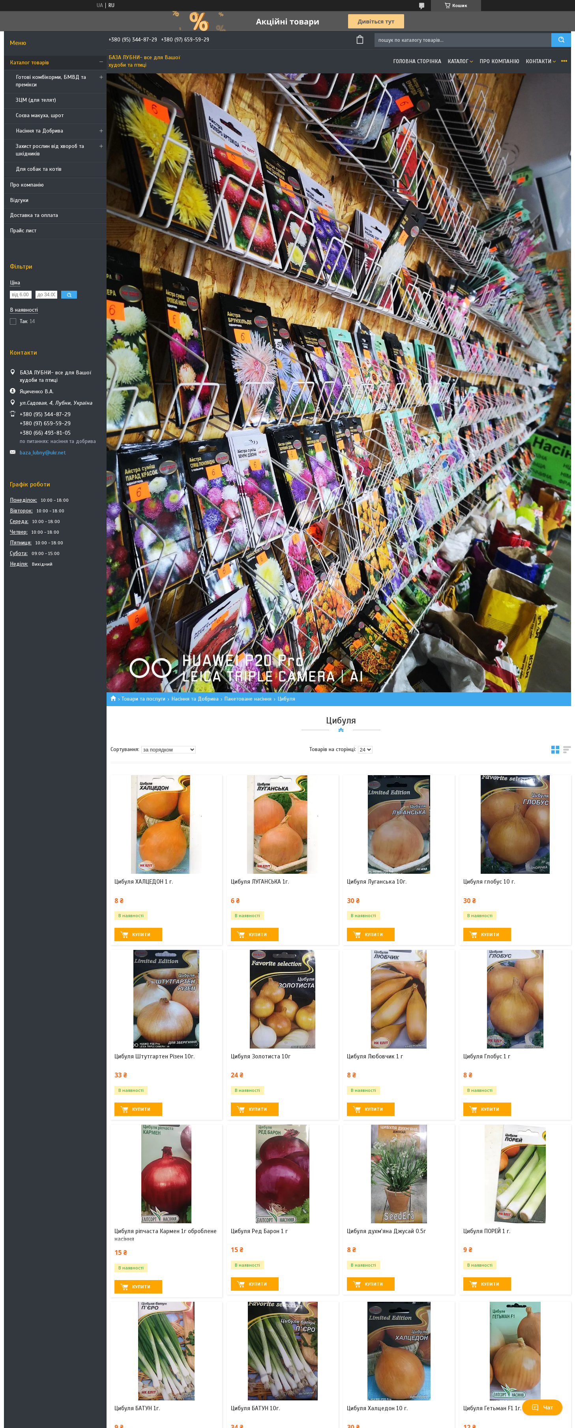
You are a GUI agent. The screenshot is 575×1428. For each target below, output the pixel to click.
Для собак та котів (39, 169)
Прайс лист (23, 230)
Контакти (538, 61)
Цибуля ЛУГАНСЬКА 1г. (260, 881)
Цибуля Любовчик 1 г (375, 1056)
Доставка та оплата (34, 215)
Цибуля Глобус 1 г (486, 1056)
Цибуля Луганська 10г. (376, 881)
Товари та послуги (143, 698)
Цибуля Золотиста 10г (260, 1056)
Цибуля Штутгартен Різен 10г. (154, 1056)
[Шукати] (561, 40)
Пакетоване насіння (248, 698)
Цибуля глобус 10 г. (489, 881)
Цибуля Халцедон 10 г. (377, 1408)
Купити (141, 934)
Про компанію (27, 184)
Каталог (458, 61)
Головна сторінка (417, 61)
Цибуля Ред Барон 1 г (259, 1231)
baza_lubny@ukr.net (43, 452)
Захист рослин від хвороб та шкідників (50, 150)
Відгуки (19, 200)
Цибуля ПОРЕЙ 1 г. (486, 1231)
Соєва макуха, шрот (40, 115)
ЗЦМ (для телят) (36, 100)
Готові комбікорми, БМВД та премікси (51, 81)
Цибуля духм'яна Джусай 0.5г (386, 1231)
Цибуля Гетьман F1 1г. (492, 1408)
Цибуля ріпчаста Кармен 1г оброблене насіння (165, 1235)
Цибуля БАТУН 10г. (255, 1408)
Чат (542, 1407)
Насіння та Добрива (39, 130)
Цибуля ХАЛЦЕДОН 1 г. (143, 881)
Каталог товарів (29, 62)
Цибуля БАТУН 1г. (137, 1408)
